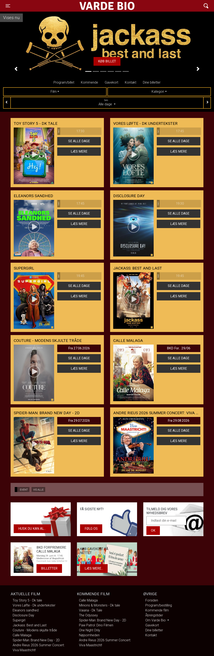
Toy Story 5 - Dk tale (27, 600)
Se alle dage (79, 141)
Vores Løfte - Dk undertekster (34, 605)
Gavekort (111, 82)
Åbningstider (154, 615)
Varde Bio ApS (91, 5)
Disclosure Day (23, 615)
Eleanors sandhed (26, 610)
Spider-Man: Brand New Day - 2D (36, 640)
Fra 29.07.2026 (79, 421)
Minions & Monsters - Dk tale (99, 605)
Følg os (91, 529)
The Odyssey (88, 615)
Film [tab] (54, 92)
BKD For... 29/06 (178, 348)
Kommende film (157, 610)
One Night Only (89, 630)
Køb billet (107, 61)
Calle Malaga (22, 635)
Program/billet (64, 82)
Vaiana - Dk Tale (90, 610)
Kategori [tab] (158, 92)
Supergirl (19, 620)
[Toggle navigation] (8, 6)
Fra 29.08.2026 (178, 421)
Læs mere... (94, 568)
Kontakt (130, 82)
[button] (16, 69)
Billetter (49, 568)
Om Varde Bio (156, 620)
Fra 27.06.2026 (79, 348)
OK (153, 530)
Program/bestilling (158, 605)
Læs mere (79, 151)
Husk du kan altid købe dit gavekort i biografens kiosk (34, 529)
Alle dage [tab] (107, 102)
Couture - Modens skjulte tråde (35, 630)
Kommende (89, 82)
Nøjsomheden (89, 635)
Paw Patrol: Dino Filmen (96, 625)
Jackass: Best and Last (29, 625)
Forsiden (151, 600)
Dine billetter (151, 82)
